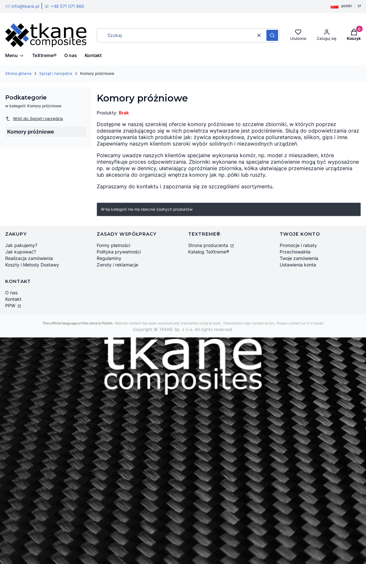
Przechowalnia (295, 251)
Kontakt (13, 299)
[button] (272, 35)
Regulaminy (109, 258)
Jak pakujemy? (21, 245)
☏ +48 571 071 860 (64, 6)
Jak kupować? (20, 251)
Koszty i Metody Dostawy (32, 264)
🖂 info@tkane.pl (22, 6)
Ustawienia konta (298, 264)
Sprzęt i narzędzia (55, 73)
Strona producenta (208, 245)
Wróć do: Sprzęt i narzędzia (34, 118)
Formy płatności (113, 245)
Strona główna (18, 73)
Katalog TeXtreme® (208, 251)
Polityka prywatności (119, 251)
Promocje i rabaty (298, 245)
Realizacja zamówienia (29, 258)
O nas (11, 292)
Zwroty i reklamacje (117, 264)
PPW (11, 305)
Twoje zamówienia (299, 258)
